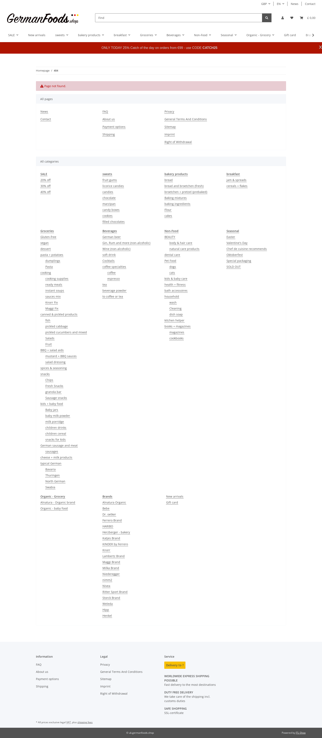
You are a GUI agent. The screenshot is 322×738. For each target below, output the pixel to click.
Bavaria (50, 469)
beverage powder (114, 290)
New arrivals (174, 496)
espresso (113, 279)
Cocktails (108, 261)
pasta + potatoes (51, 255)
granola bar (53, 392)
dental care (172, 255)
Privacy (169, 111)
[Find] (178, 17)
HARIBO (107, 526)
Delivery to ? (175, 665)
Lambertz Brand (113, 556)
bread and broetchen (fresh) (184, 186)
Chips (49, 380)
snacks (45, 374)
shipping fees (85, 722)
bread (168, 180)
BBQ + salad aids (52, 350)
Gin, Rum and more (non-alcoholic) (126, 243)
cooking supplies (56, 279)
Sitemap (170, 127)
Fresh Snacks (54, 386)
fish (47, 320)
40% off (45, 192)
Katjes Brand (111, 538)
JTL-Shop (301, 733)
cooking (45, 273)
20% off (45, 180)
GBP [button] (264, 4)
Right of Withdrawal (178, 142)
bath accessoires (175, 290)
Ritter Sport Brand (115, 592)
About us (108, 119)
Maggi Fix (51, 308)
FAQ (105, 111)
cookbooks (176, 338)
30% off (45, 186)
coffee (111, 273)
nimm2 (107, 580)
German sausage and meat (59, 445)
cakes (168, 216)
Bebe (105, 508)
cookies (107, 216)
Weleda (107, 604)
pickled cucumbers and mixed (66, 332)
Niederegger (111, 574)
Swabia (50, 487)
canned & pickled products (58, 314)
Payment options (113, 127)
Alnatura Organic (114, 502)
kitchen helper (174, 320)
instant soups (54, 290)
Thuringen (52, 475)
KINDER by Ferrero (115, 544)
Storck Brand (111, 598)
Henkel (107, 616)
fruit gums (109, 180)
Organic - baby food (54, 508)
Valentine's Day (237, 243)
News (294, 4)
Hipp (105, 610)
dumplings (52, 261)
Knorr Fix (51, 302)
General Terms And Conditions (185, 119)
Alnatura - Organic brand (57, 502)
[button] (282, 18)
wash (173, 302)
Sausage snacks (56, 398)
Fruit (48, 344)
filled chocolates (113, 222)
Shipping (108, 134)
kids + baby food (51, 404)
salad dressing (55, 362)
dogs (172, 267)
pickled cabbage (56, 326)
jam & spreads (236, 180)
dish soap (176, 314)
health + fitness (175, 284)
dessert (45, 249)
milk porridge (54, 422)
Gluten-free (48, 237)
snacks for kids (55, 439)
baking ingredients (177, 204)
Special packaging (239, 261)
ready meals (53, 284)
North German (55, 481)
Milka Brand (110, 568)
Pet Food (170, 261)
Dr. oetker (109, 514)
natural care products (184, 249)
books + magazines (177, 326)
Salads (49, 338)
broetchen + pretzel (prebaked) (185, 192)
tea (104, 284)
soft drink (109, 255)
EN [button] (279, 4)
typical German (50, 463)
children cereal (55, 433)
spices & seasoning (53, 368)
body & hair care (180, 243)
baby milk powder (57, 416)
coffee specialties (114, 267)
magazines (176, 332)
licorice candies (113, 186)
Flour (167, 210)
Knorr (106, 550)
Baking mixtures (175, 198)
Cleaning (175, 308)
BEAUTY (169, 237)
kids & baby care (175, 279)
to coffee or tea (112, 296)
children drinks (55, 428)
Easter (231, 237)
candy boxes (111, 210)
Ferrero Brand (112, 520)
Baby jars (51, 410)
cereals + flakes (237, 186)
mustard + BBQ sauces (61, 356)
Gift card (172, 502)
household (171, 296)
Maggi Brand (111, 562)
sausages (51, 451)
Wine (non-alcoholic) (116, 249)
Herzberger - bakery (116, 532)
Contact (310, 4)
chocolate (109, 198)
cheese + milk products (56, 457)
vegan (44, 243)
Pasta (49, 267)
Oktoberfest (235, 255)
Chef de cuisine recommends (247, 249)
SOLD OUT (234, 267)
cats (172, 273)
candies (107, 192)
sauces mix (53, 296)
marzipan (109, 204)
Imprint (169, 134)
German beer (111, 237)
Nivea (106, 586)
